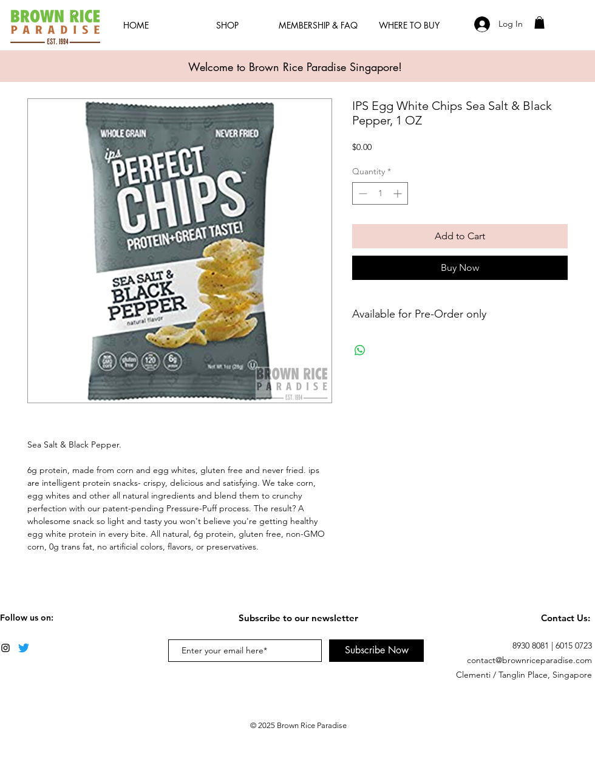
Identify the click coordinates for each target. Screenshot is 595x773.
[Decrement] (361, 193)
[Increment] (398, 193)
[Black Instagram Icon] (5, 647)
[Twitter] (23, 647)
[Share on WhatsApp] (360, 350)
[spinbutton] (380, 193)
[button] (539, 22)
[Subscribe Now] (376, 650)
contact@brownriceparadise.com (529, 660)
